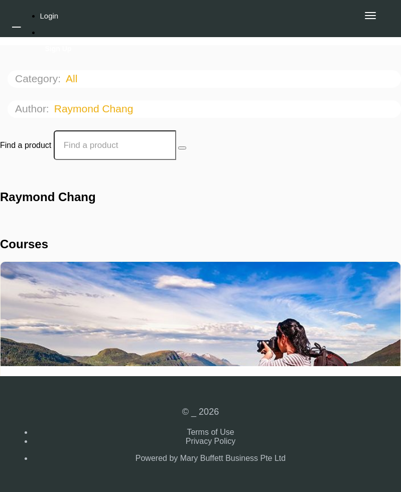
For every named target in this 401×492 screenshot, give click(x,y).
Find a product (25, 145)
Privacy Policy (211, 441)
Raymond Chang (95, 108)
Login (49, 16)
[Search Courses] (182, 147)
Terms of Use (210, 432)
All (73, 78)
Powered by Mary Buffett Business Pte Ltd (211, 458)
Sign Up (58, 49)
